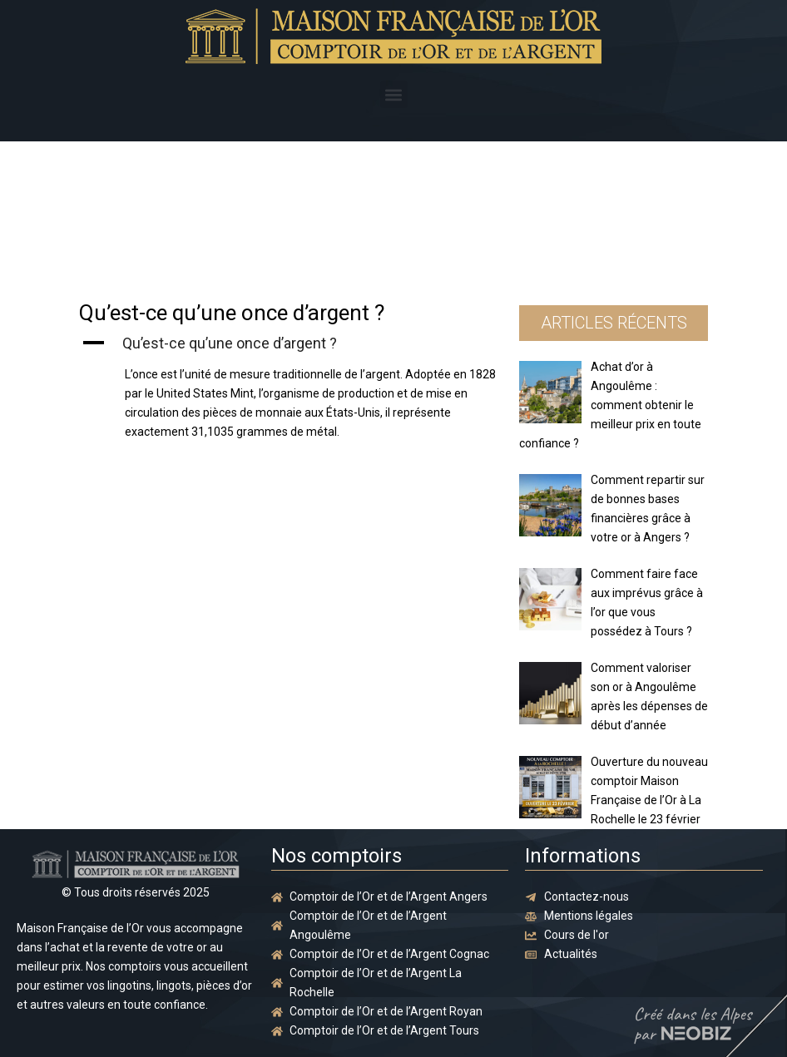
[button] (394, 94)
